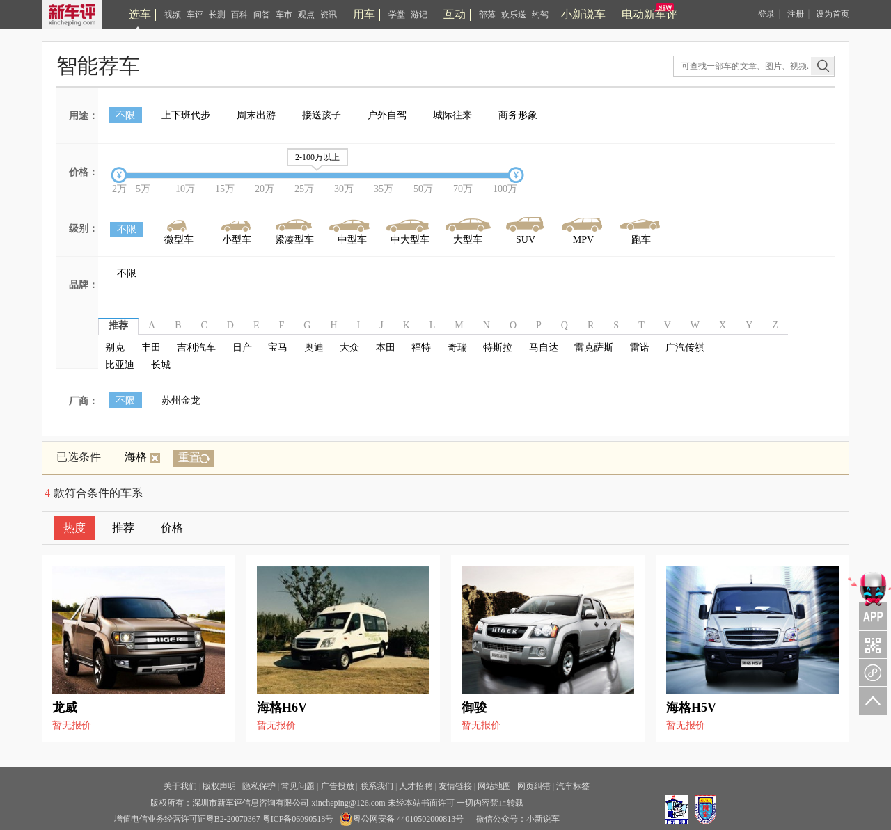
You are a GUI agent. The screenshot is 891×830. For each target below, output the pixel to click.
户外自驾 (387, 115)
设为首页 (832, 14)
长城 (161, 365)
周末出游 (256, 115)
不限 (125, 115)
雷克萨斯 (593, 347)
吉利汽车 (196, 347)
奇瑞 (457, 347)
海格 (142, 457)
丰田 (151, 347)
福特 (421, 347)
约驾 (540, 14)
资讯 (328, 14)
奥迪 (314, 347)
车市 (284, 14)
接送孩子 (321, 115)
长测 (217, 14)
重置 (189, 457)
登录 (766, 14)
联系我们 (376, 786)
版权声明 (219, 786)
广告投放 (337, 786)
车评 (195, 14)
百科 (239, 14)
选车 (140, 14)
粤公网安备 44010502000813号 (401, 819)
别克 (115, 347)
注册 (795, 14)
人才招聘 (415, 786)
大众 (349, 347)
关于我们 (180, 786)
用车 (364, 14)
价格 (172, 528)
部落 (487, 14)
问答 (261, 14)
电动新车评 (649, 14)
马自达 (543, 347)
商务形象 (517, 115)
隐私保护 (259, 786)
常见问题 (298, 786)
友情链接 (455, 786)
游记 (419, 14)
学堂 (396, 14)
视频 (172, 14)
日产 (242, 347)
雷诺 (639, 347)
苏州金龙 (180, 400)
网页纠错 (534, 786)
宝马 (277, 347)
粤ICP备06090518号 (298, 819)
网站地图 (494, 786)
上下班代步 (185, 115)
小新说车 (583, 14)
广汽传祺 (684, 347)
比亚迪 (119, 365)
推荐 (123, 528)
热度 (74, 528)
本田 (385, 347)
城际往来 (452, 115)
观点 (306, 14)
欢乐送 (513, 14)
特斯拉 (497, 347)
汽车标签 (573, 786)
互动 (454, 14)
